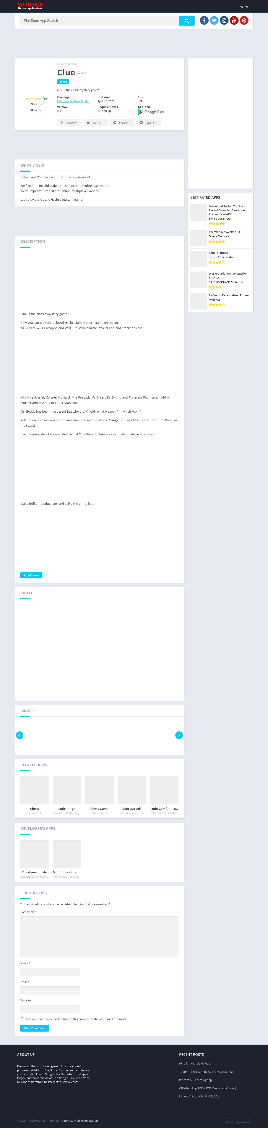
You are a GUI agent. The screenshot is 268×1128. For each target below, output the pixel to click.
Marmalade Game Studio (73, 102)
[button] (186, 21)
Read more (31, 576)
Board (72, 64)
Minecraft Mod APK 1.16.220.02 (199, 1096)
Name (25, 964)
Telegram (147, 123)
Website (25, 1001)
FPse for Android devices (195, 1063)
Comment (28, 913)
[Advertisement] (134, 43)
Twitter (93, 123)
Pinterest (121, 123)
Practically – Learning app (195, 1080)
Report (36, 110)
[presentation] (20, 736)
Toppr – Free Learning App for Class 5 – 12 (206, 1071)
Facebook (68, 123)
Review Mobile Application (81, 1120)
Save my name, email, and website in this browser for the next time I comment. (76, 1019)
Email (24, 982)
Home (244, 6)
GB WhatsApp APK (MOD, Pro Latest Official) (207, 1088)
